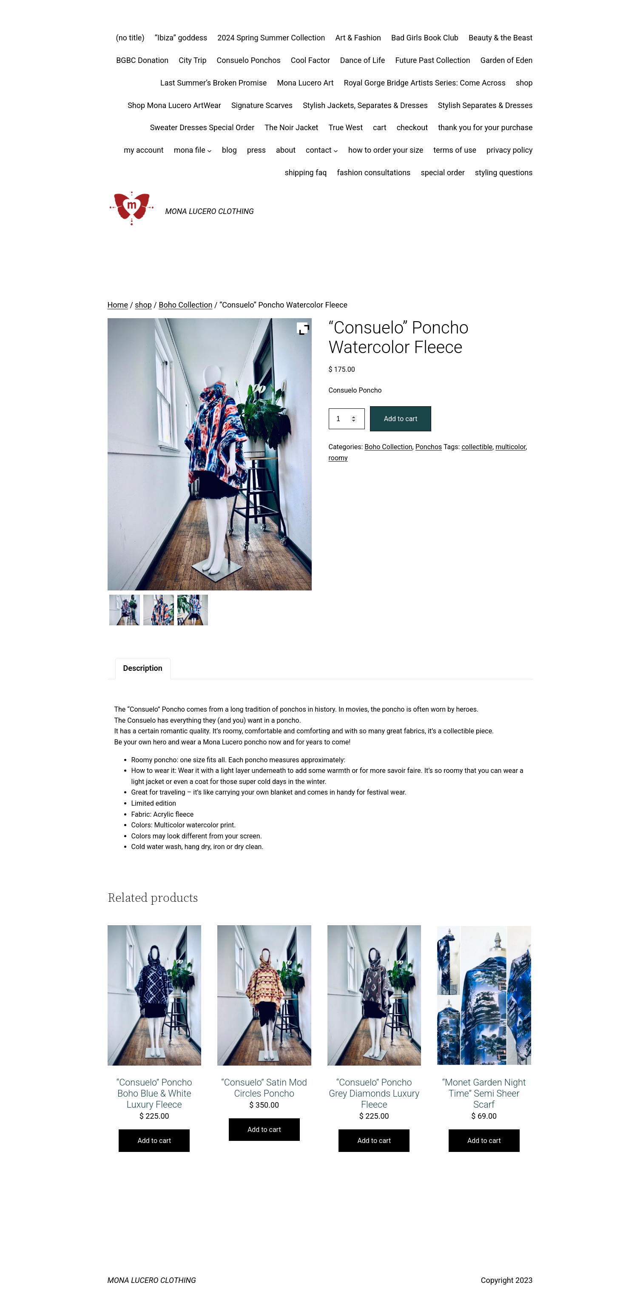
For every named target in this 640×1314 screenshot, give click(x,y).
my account (143, 149)
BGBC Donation (142, 60)
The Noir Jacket (291, 127)
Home (118, 304)
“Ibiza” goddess (181, 37)
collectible (476, 447)
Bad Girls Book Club (424, 37)
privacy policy (509, 149)
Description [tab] (142, 668)
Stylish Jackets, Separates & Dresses (365, 105)
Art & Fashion (358, 37)
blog (229, 149)
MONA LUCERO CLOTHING (209, 211)
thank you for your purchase (485, 127)
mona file (189, 149)
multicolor (510, 447)
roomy (338, 458)
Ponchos (428, 447)
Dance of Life (362, 60)
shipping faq (305, 172)
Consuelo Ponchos (249, 60)
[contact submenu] (335, 150)
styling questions (504, 172)
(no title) (130, 37)
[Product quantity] (347, 418)
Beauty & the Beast (501, 37)
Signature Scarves (262, 105)
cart (380, 127)
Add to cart (401, 419)
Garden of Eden (507, 60)
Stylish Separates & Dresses (485, 105)
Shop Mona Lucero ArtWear (174, 105)
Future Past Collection (432, 60)
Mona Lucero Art (305, 82)
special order (442, 172)
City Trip (192, 60)
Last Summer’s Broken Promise (213, 82)
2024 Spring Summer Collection (271, 37)
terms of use (454, 149)
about (286, 149)
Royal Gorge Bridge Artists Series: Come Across (425, 82)
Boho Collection (185, 304)
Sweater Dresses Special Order (202, 127)
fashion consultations (373, 172)
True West (345, 127)
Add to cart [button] (154, 1141)
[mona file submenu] (209, 150)
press (256, 149)
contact (319, 149)
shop (524, 82)
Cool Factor (310, 60)
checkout (412, 127)
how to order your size (385, 149)
